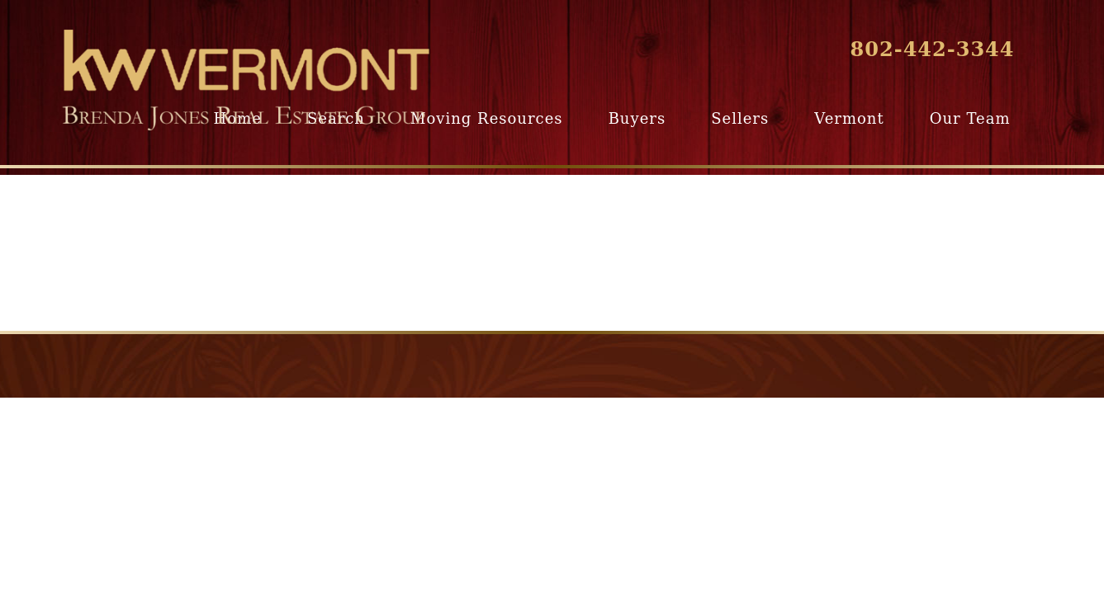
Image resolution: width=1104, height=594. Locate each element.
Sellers (740, 118)
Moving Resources (486, 118)
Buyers (637, 118)
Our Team (970, 118)
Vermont (849, 118)
